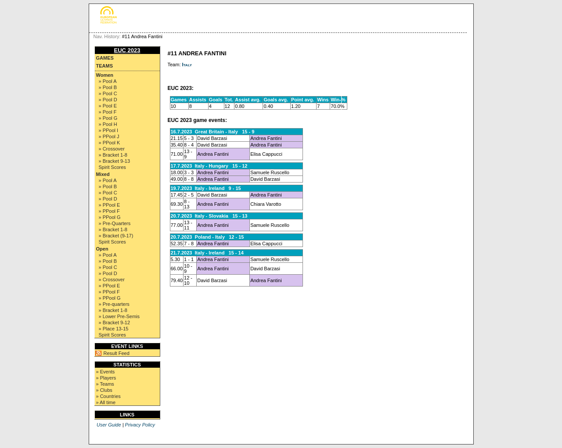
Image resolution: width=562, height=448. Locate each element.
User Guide (109, 424)
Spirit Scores (112, 167)
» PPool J (109, 136)
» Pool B (108, 87)
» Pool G (108, 118)
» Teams (105, 384)
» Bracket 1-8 (113, 155)
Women (105, 75)
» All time (106, 402)
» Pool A (108, 81)
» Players (106, 377)
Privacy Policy (140, 424)
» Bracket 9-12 (114, 322)
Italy (187, 64)
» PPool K (109, 142)
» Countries (108, 396)
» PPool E (109, 205)
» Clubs (104, 390)
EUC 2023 (127, 50)
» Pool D (108, 99)
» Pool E (108, 105)
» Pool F (108, 112)
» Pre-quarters (114, 304)
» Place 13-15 (114, 328)
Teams (104, 65)
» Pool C (108, 93)
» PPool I (109, 130)
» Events (105, 371)
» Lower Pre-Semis (119, 316)
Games (105, 58)
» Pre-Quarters (115, 223)
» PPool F (109, 211)
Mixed (103, 174)
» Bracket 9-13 (114, 161)
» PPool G (110, 217)
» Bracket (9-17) (116, 235)
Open (102, 248)
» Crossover (112, 148)
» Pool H (108, 124)
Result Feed (117, 353)
